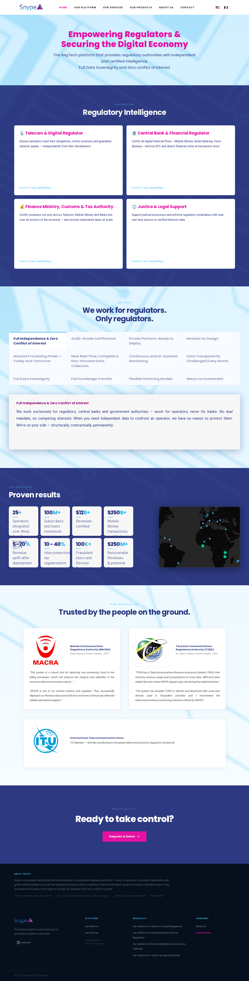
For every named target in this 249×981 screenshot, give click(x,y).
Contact (187, 7)
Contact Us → (204, 932)
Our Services (113, 7)
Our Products (141, 7)
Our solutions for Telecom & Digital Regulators (157, 926)
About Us (166, 7)
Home (63, 7)
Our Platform (85, 7)
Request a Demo (124, 836)
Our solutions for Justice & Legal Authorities (156, 955)
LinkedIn (24, 942)
